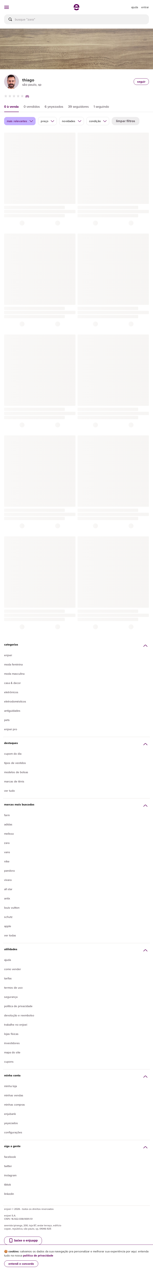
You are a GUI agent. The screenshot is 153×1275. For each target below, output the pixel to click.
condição (98, 121)
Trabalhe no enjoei (15, 1025)
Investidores (12, 1043)
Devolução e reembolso (19, 1015)
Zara (6, 843)
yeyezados (11, 1123)
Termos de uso (13, 988)
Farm (7, 815)
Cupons (9, 1062)
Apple (7, 926)
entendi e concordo (21, 1264)
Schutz (8, 917)
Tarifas (8, 978)
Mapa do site (12, 1052)
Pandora (9, 871)
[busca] (76, 19)
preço (47, 121)
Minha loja (10, 1086)
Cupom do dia (12, 754)
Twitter (8, 1166)
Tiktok (7, 1184)
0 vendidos (32, 106)
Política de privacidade (18, 1006)
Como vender (12, 969)
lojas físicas (11, 1034)
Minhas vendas (13, 1095)
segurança (10, 997)
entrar (145, 7)
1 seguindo (101, 106)
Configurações (13, 1132)
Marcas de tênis (14, 781)
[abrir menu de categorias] (6, 7)
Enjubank (10, 1114)
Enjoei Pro (10, 729)
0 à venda (11, 106)
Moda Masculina (14, 674)
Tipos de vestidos (15, 763)
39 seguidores (78, 106)
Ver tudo (9, 791)
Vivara (8, 880)
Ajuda (7, 960)
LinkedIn (9, 1194)
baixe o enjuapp (23, 1240)
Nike (6, 861)
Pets (7, 720)
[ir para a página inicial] (76, 9)
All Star (8, 889)
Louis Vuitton (12, 908)
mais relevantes (20, 121)
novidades (71, 121)
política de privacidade (38, 1255)
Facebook (10, 1157)
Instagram (10, 1175)
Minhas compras (14, 1105)
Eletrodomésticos (15, 701)
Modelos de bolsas (16, 772)
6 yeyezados (54, 106)
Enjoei (8, 655)
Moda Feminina (13, 664)
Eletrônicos (11, 692)
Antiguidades (12, 711)
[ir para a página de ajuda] (134, 7)
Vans (7, 852)
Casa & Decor (12, 683)
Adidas (8, 824)
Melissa (9, 834)
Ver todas (10, 935)
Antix (7, 898)
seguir (141, 82)
